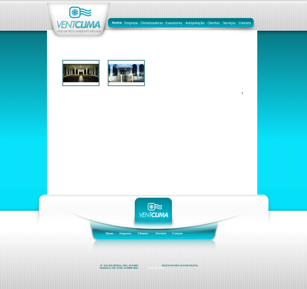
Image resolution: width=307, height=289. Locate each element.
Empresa (125, 233)
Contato (177, 233)
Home (109, 233)
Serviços (161, 233)
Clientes (143, 233)
